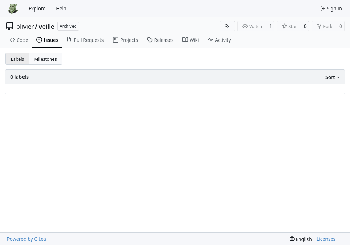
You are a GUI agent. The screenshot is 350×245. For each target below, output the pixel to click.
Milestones (45, 59)
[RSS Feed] (227, 26)
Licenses (326, 238)
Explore (37, 8)
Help (61, 8)
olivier (25, 26)
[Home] (12, 8)
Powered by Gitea (26, 238)
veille (46, 26)
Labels (17, 59)
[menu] (333, 77)
